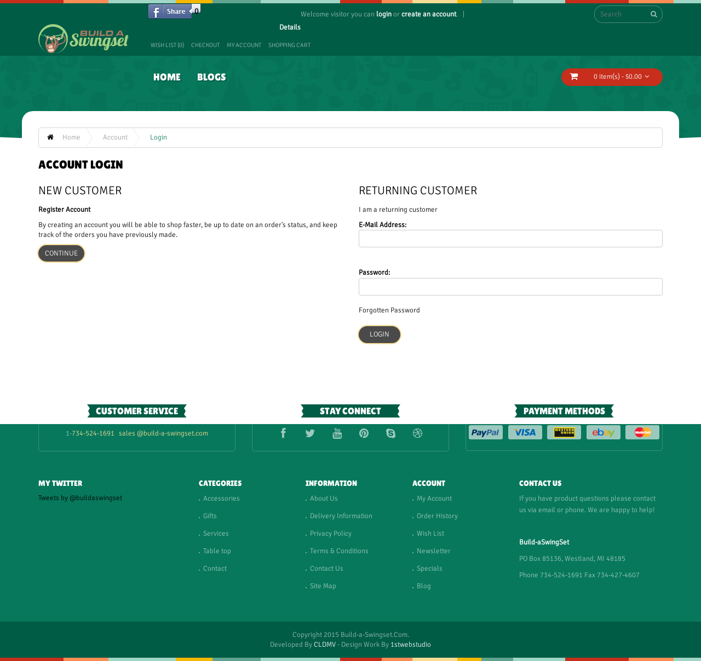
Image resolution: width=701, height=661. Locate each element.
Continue (61, 253)
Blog (424, 586)
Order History (437, 516)
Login (158, 137)
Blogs (211, 77)
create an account (428, 14)
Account (115, 137)
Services (216, 533)
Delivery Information (341, 516)
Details (290, 27)
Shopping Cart (289, 45)
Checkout (205, 45)
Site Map (323, 586)
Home (167, 77)
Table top (217, 551)
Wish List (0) (167, 45)
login (384, 14)
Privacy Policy (331, 533)
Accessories (221, 498)
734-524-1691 (93, 433)
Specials (430, 568)
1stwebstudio (410, 644)
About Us (324, 498)
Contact (215, 568)
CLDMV (325, 644)
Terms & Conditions (339, 551)
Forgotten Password (389, 310)
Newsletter (434, 551)
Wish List (430, 533)
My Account (244, 45)
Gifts (210, 516)
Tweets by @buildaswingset (80, 498)
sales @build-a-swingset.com (163, 433)
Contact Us (326, 568)
